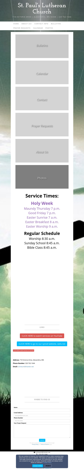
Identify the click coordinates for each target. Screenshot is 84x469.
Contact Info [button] (41, 24)
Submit (42, 440)
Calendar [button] (38, 28)
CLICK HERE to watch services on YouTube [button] (23, 350)
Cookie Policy (47, 462)
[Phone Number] (42, 420)
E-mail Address (18, 412)
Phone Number (18, 418)
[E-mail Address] (42, 415)
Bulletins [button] (56, 24)
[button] (42, 335)
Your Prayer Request (20, 423)
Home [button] (16, 24)
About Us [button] (27, 24)
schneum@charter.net (43, 452)
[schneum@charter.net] (26, 367)
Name (15, 407)
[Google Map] (42, 382)
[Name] (42, 410)
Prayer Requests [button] (22, 28)
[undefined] (42, 47)
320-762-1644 (43, 454)
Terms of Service (45, 444)
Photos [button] (49, 28)
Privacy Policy (35, 444)
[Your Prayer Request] (42, 431)
